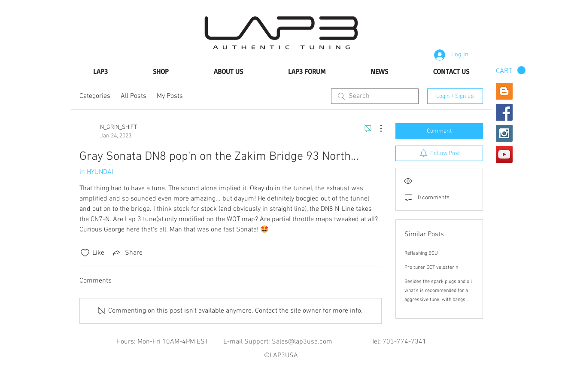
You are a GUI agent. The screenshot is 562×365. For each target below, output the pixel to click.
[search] (375, 96)
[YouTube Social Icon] (504, 154)
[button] (511, 70)
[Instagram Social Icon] (504, 133)
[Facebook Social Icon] (504, 112)
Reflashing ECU (421, 253)
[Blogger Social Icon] (504, 91)
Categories (94, 96)
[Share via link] (127, 253)
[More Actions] (376, 128)
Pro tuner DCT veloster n (431, 268)
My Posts (170, 96)
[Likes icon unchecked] (85, 253)
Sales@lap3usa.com (302, 342)
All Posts (133, 96)
